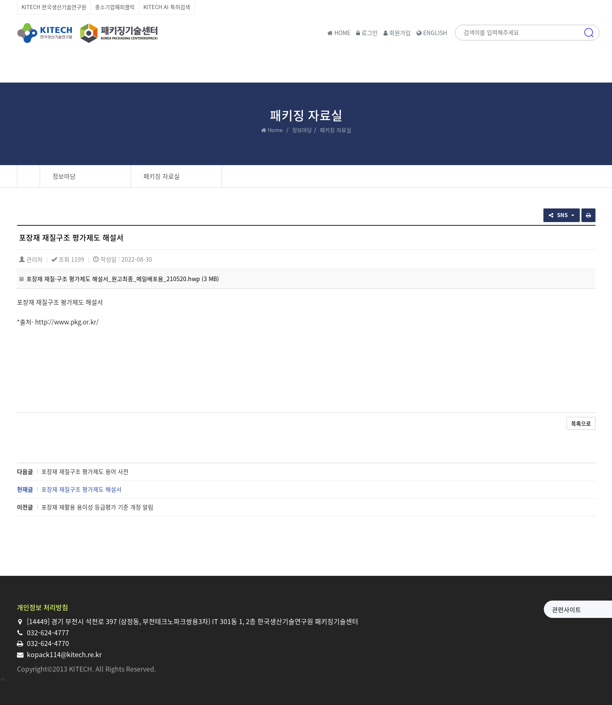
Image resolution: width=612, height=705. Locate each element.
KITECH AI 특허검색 (166, 7)
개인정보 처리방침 (42, 607)
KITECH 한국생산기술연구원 (53, 7)
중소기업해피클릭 (115, 7)
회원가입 (397, 32)
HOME (338, 32)
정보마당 (302, 130)
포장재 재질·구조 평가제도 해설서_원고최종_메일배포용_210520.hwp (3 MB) (122, 278)
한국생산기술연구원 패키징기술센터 (87, 33)
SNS (561, 215)
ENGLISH (432, 32)
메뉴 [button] (588, 68)
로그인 (367, 32)
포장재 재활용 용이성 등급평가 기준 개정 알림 (97, 507)
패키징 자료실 (161, 176)
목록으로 (581, 423)
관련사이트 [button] (502, 609)
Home (275, 130)
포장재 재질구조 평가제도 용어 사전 (85, 471)
